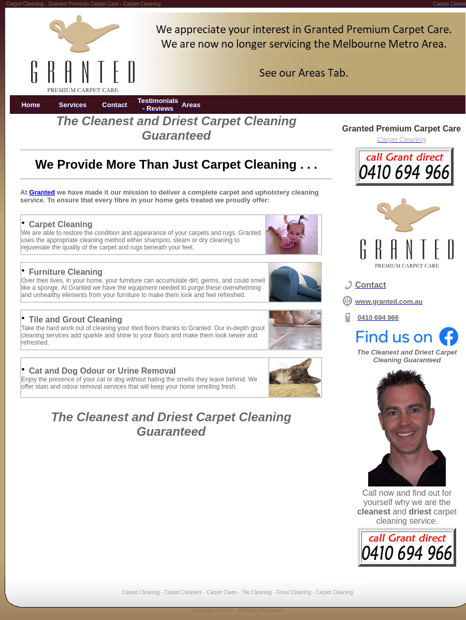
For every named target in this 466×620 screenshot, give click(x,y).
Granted (42, 192)
